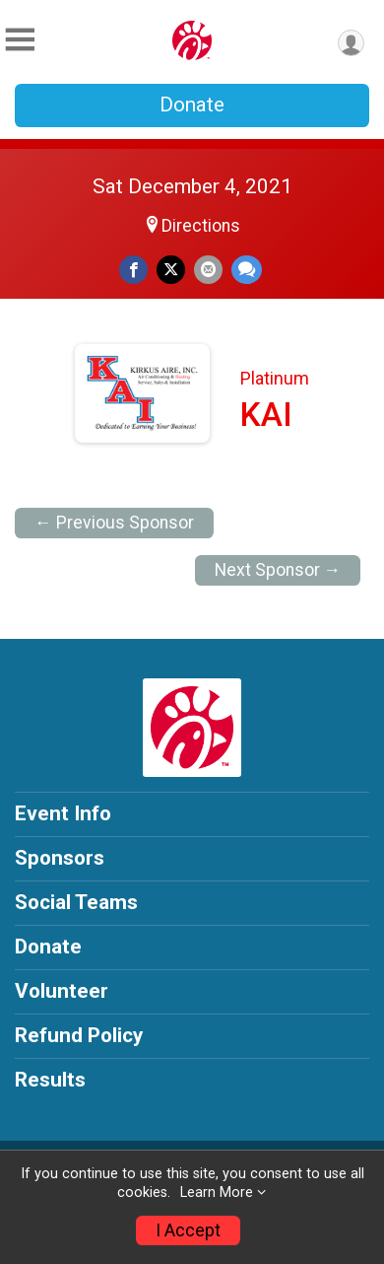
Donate (192, 104)
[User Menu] (351, 43)
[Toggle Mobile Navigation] (19, 40)
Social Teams (76, 902)
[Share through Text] (246, 269)
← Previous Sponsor (114, 522)
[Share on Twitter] (171, 269)
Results (50, 1079)
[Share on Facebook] (133, 269)
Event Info (63, 813)
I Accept (188, 1230)
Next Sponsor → (278, 570)
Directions (200, 226)
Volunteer (61, 991)
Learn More (216, 1192)
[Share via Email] (208, 269)
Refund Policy (79, 1035)
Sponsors (59, 858)
